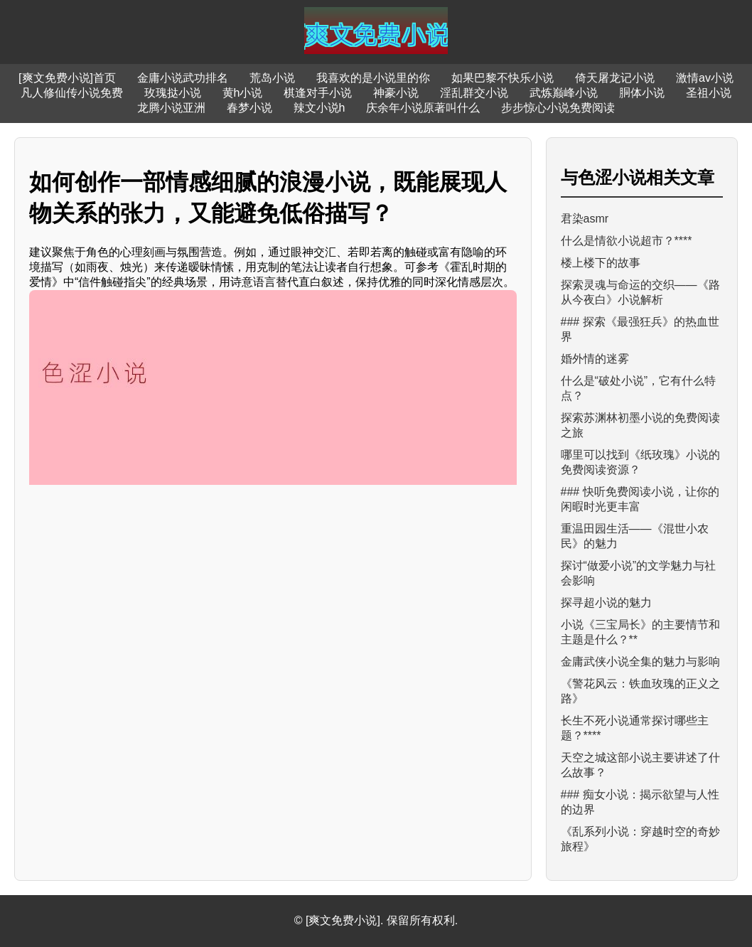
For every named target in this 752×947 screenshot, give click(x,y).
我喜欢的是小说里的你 (373, 78)
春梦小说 (249, 108)
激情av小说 (705, 78)
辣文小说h (319, 108)
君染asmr (585, 219)
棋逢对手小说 (318, 93)
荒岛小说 (272, 78)
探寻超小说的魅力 (606, 602)
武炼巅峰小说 (564, 93)
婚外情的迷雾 (595, 359)
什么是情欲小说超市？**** (626, 241)
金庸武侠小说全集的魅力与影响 (640, 662)
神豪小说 (396, 93)
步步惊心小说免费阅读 (558, 108)
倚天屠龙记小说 (615, 78)
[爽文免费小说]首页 (67, 78)
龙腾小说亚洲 (171, 108)
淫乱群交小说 (474, 93)
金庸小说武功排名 (182, 78)
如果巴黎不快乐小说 (502, 78)
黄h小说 (242, 93)
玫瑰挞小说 (172, 93)
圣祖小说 (708, 93)
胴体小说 (642, 93)
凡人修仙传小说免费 (72, 93)
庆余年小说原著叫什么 (423, 108)
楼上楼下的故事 (600, 263)
